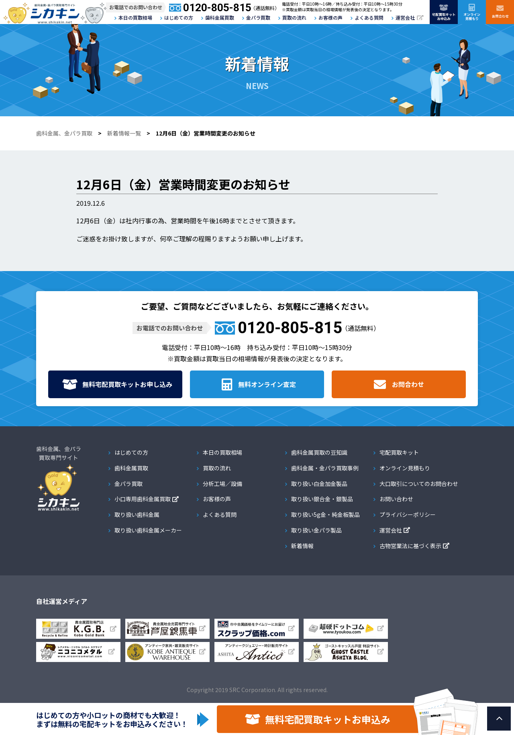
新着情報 (302, 546)
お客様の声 (330, 17)
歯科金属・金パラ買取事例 (325, 468)
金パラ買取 (258, 17)
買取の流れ (294, 17)
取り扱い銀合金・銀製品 (322, 499)
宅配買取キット (399, 452)
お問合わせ (408, 384)
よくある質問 (369, 17)
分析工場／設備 (222, 484)
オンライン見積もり (404, 468)
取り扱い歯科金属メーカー (148, 530)
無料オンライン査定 (267, 384)
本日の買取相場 (135, 17)
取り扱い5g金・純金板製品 (325, 514)
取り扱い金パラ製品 (316, 530)
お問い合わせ (396, 499)
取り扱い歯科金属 (136, 514)
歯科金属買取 (219, 17)
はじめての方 (178, 17)
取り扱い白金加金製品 (319, 484)
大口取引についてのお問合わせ (418, 484)
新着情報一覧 (124, 133)
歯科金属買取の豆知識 (319, 452)
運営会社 (405, 17)
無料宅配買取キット (127, 384)
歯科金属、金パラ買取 (64, 133)
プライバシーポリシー (407, 514)
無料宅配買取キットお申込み (327, 719)
